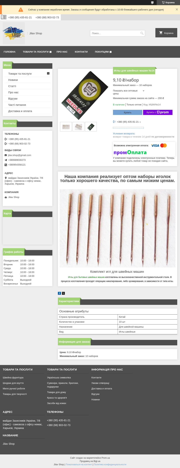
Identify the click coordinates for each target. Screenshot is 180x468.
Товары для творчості (15, 394)
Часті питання (17, 104)
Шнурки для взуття (13, 383)
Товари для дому (56, 392)
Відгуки (12, 98)
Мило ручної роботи (14, 388)
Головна (9, 51)
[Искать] (142, 33)
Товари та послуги (35, 51)
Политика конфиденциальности (110, 464)
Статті (12, 86)
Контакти (81, 51)
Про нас (62, 51)
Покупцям (102, 51)
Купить (127, 112)
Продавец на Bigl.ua (90, 461)
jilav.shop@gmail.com (19, 155)
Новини (13, 79)
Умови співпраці (100, 383)
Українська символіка (59, 377)
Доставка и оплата (20, 111)
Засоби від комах (56, 403)
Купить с (158, 112)
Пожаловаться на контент (79, 464)
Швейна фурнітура (13, 377)
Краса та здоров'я (57, 397)
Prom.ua (106, 458)
